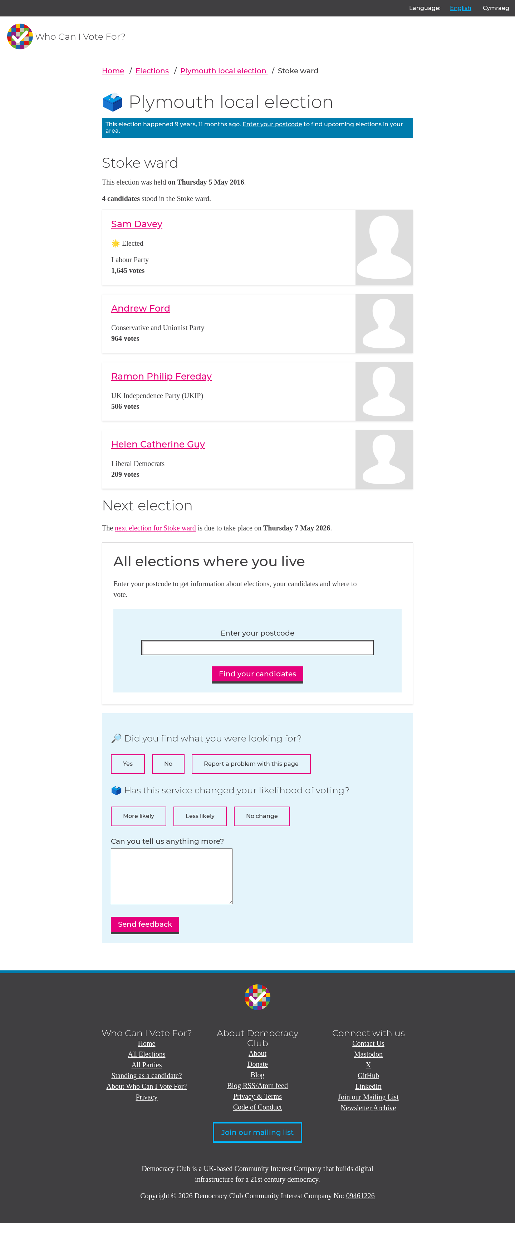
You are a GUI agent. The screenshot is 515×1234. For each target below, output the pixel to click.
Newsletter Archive (368, 1118)
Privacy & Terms (257, 1107)
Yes (128, 763)
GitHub (368, 1086)
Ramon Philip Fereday (161, 376)
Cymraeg (496, 8)
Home (113, 71)
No (168, 763)
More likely (138, 816)
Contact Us (368, 1054)
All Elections (147, 1065)
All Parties (147, 1075)
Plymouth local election (224, 71)
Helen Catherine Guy (158, 444)
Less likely (200, 816)
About (257, 1064)
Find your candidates (257, 674)
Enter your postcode (272, 124)
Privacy (146, 1108)
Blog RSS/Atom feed (257, 1096)
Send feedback (145, 935)
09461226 (360, 1206)
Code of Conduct (257, 1118)
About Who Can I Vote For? (147, 1097)
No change (262, 816)
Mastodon (368, 1065)
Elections (152, 71)
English (460, 8)
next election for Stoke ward (155, 528)
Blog (258, 1085)
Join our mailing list (257, 1143)
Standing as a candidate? (146, 1086)
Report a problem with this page (251, 763)
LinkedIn (368, 1097)
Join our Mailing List (368, 1108)
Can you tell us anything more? (167, 841)
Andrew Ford (140, 308)
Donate (257, 1075)
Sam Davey (136, 224)
